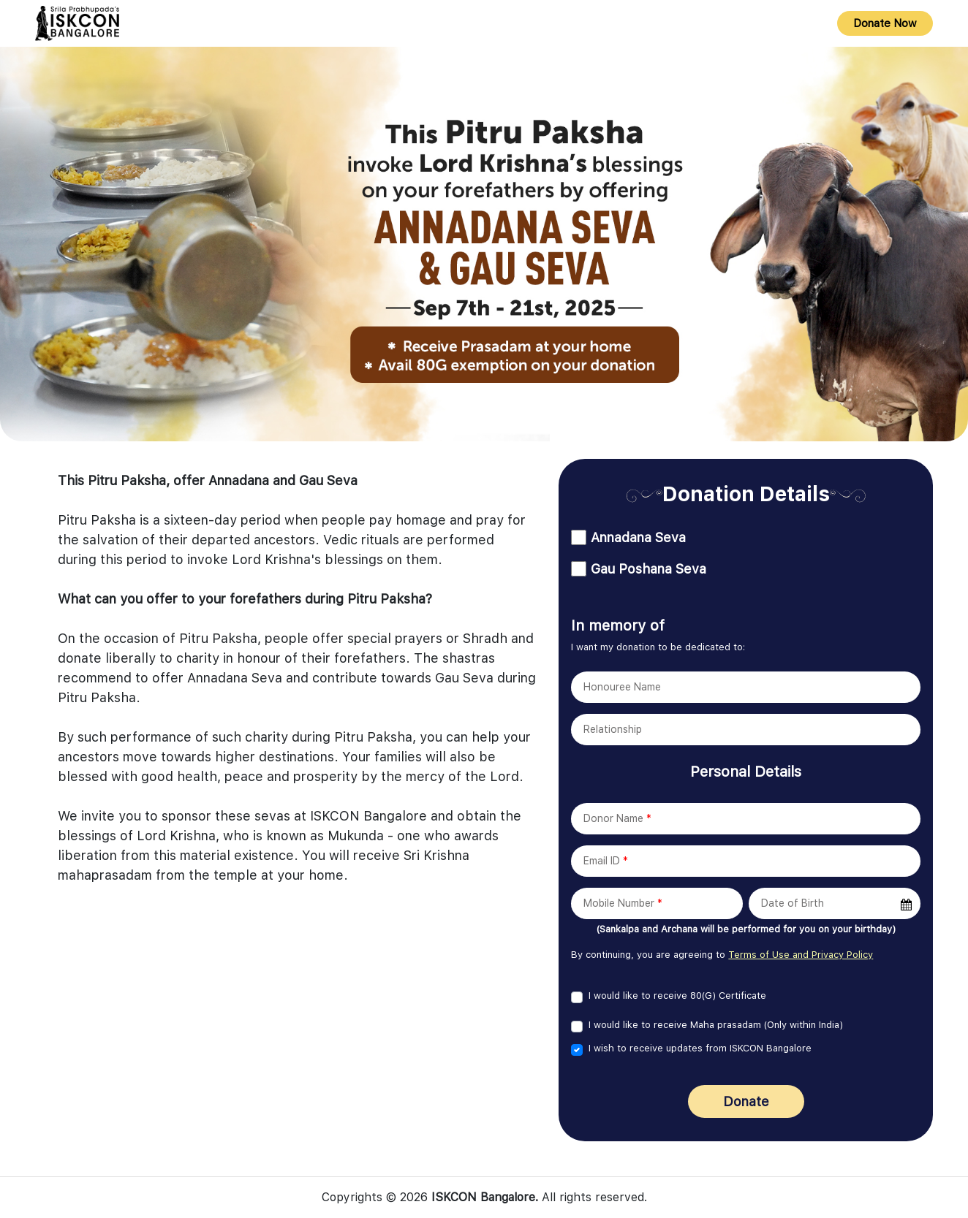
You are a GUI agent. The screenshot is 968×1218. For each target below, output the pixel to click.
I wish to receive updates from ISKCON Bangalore (700, 1048)
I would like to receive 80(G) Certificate (677, 995)
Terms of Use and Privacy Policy (800, 954)
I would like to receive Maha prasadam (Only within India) (716, 1024)
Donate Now (885, 23)
